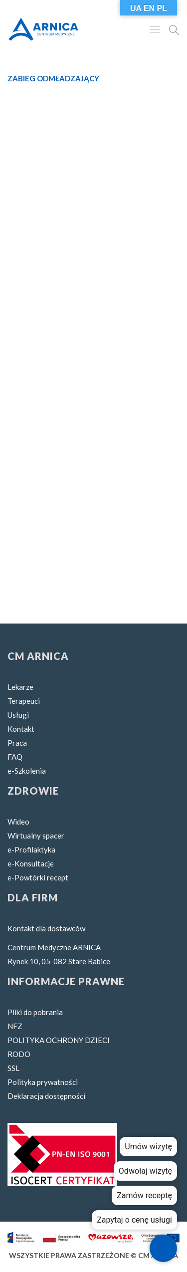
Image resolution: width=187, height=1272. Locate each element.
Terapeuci (23, 700)
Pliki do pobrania (35, 1012)
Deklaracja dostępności (46, 1095)
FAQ (14, 756)
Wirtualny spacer (35, 835)
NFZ (14, 1026)
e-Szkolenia (26, 770)
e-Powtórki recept (37, 877)
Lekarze (20, 686)
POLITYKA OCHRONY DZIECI (58, 1040)
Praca (17, 742)
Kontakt (20, 728)
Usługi (18, 714)
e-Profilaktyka (31, 849)
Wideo (18, 821)
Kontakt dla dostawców (46, 928)
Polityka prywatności (42, 1081)
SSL (13, 1067)
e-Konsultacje (30, 863)
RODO (18, 1054)
